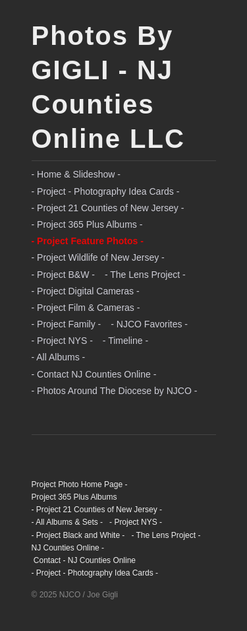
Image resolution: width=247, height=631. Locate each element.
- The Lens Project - (145, 274)
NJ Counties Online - (68, 547)
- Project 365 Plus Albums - (87, 224)
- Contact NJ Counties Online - (94, 374)
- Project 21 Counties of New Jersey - (108, 208)
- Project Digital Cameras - (86, 291)
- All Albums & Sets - (67, 522)
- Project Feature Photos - (88, 241)
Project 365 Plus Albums (74, 497)
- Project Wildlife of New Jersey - (98, 257)
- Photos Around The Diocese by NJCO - (115, 390)
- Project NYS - (62, 340)
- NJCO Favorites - (149, 324)
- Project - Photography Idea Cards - (106, 191)
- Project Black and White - (78, 535)
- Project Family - (66, 324)
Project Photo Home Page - (80, 484)
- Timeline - (125, 340)
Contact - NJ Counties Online (84, 560)
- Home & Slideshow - (76, 174)
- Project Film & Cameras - (86, 307)
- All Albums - (59, 357)
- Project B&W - (63, 274)
